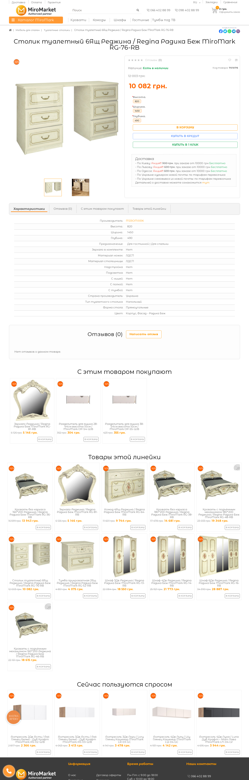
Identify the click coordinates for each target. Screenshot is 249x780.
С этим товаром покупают (102, 208)
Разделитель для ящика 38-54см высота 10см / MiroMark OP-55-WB (124, 426)
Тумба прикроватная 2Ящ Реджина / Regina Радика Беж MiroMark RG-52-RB (77, 583)
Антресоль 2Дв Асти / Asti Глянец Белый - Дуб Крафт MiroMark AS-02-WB (30, 739)
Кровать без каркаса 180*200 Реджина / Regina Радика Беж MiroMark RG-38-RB (171, 513)
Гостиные (140, 20)
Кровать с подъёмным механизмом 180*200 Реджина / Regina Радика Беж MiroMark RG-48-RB (218, 513)
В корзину (185, 127)
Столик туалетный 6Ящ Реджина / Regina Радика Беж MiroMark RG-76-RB (30, 583)
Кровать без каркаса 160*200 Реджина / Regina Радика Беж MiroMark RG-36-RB (30, 513)
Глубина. (139, 116)
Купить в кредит (185, 136)
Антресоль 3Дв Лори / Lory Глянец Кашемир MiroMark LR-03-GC (124, 739)
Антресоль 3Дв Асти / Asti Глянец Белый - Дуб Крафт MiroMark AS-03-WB (77, 739)
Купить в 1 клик (185, 144)
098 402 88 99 (187, 10)
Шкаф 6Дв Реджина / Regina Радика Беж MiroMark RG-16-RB (219, 583)
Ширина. (139, 106)
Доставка (18, 2)
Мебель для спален (28, 30)
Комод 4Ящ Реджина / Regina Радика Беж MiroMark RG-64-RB (124, 512)
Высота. (139, 97)
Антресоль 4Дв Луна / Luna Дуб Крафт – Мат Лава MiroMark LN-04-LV (219, 739)
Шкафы (120, 20)
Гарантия (54, 2)
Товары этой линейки (149, 208)
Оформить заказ (229, 12)
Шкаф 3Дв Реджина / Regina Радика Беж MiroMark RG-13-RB (124, 583)
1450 (137, 110)
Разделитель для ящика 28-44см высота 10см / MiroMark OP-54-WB (78, 426)
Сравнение (230, 2)
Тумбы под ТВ (164, 20)
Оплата (36, 2)
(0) (160, 60)
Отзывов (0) (63, 208)
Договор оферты (108, 775)
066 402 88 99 (158, 10)
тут (205, 182)
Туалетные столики (58, 30)
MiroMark (135, 220)
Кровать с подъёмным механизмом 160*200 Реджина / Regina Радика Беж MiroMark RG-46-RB (30, 652)
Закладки (211, 2)
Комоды (99, 20)
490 (137, 120)
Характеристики (29, 209)
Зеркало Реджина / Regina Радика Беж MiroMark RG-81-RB (32, 426)
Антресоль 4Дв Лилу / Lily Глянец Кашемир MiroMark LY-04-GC (172, 739)
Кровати (78, 20)
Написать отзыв (144, 334)
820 (137, 101)
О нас (72, 775)
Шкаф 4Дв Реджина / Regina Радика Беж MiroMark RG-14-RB (171, 583)
